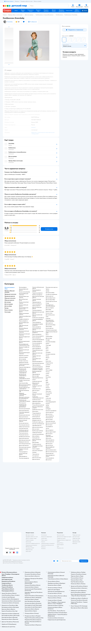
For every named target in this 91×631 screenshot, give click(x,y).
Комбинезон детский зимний (37, 386)
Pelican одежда (49, 370)
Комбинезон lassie (36, 399)
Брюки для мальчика (23, 416)
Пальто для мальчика (23, 433)
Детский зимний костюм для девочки (37, 332)
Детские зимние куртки (37, 427)
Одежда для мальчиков (24, 441)
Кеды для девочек (36, 374)
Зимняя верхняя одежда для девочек (37, 324)
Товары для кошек (76, 535)
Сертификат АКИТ (30, 548)
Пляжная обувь (49, 336)
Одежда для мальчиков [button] (10, 294)
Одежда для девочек (36, 302)
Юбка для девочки (23, 456)
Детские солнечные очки (51, 451)
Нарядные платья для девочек (23, 449)
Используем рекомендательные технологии (12, 561)
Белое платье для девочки (38, 336)
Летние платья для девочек (38, 339)
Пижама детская (49, 417)
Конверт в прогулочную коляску (24, 381)
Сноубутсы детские (36, 444)
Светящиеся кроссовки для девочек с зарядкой (37, 369)
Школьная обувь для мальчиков (23, 329)
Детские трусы (49, 424)
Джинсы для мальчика (24, 445)
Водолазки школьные (23, 355)
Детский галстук (49, 445)
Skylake (20, 339)
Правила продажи (30, 540)
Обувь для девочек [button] (9, 300)
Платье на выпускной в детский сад (24, 365)
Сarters (47, 375)
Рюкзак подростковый (51, 431)
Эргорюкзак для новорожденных (22, 375)
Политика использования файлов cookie (31, 546)
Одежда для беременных (37, 377)
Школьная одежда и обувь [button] (10, 288)
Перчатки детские (50, 441)
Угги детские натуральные (51, 294)
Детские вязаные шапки (51, 449)
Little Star (48, 394)
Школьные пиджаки (23, 357)
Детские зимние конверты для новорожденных (25, 385)
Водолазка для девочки (37, 361)
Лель (47, 378)
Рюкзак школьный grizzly (24, 291)
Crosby (47, 386)
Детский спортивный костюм (37, 394)
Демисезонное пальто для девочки (38, 297)
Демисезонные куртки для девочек (38, 312)
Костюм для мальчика (23, 423)
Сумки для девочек (50, 458)
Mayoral (47, 357)
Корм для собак (76, 540)
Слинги (34, 379)
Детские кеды (49, 338)
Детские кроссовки (36, 457)
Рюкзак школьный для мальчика (24, 303)
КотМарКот (48, 408)
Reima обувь (48, 309)
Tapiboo (47, 289)
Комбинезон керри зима (37, 422)
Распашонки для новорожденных (22, 369)
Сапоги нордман (36, 448)
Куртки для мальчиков (24, 410)
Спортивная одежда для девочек (37, 320)
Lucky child (48, 398)
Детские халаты (49, 419)
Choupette (48, 352)
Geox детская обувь (50, 292)
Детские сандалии (50, 307)
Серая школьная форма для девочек (25, 317)
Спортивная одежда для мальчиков (24, 413)
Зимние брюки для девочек (36, 359)
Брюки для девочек (36, 337)
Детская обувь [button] (8, 306)
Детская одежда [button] (9, 304)
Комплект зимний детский (38, 423)
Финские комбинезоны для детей (37, 407)
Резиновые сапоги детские (51, 287)
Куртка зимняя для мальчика (23, 421)
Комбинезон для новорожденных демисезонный (22, 405)
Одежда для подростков (37, 401)
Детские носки (49, 414)
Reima (47, 348)
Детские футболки (36, 403)
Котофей (48, 340)
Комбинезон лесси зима (37, 409)
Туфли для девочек (36, 365)
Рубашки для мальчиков (24, 426)
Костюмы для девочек (37, 343)
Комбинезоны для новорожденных (23, 372)
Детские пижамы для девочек (36, 308)
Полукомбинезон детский (38, 405)
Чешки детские (35, 454)
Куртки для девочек (36, 348)
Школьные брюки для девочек (24, 323)
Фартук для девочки (23, 320)
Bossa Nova (48, 377)
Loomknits (48, 364)
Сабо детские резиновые (51, 330)
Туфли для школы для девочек (23, 326)
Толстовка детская (36, 414)
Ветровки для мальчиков (24, 415)
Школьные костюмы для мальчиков (24, 334)
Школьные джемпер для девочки (24, 342)
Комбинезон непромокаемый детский (37, 397)
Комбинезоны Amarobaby (70, 15)
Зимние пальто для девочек (23, 454)
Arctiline (48, 403)
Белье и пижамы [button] (9, 310)
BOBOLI (48, 407)
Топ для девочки (49, 426)
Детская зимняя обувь (50, 324)
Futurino (48, 368)
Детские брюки (35, 436)
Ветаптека (75, 543)
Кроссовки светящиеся (37, 450)
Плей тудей (48, 345)
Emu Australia (49, 393)
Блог (58, 546)
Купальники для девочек (51, 410)
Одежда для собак (76, 541)
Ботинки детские (49, 328)
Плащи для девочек (36, 413)
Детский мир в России (8, 562)
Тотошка (47, 371)
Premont (47, 387)
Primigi (47, 303)
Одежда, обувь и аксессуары (15, 15)
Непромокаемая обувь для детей (51, 332)
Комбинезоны (59, 15)
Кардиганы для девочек (37, 293)
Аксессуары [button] (8, 312)
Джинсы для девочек (36, 334)
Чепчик (47, 428)
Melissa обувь (49, 326)
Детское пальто (35, 429)
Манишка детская (49, 453)
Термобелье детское (36, 425)
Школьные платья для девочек (23, 311)
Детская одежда (29, 15)
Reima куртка (35, 411)
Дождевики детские (36, 420)
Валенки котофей (49, 311)
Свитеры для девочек (37, 310)
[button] (84, 10)
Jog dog (47, 290)
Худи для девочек (36, 345)
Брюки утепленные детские (36, 440)
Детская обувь (35, 442)
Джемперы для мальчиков (24, 440)
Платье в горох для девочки (36, 356)
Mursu (47, 334)
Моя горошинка (22, 403)
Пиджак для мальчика (37, 432)
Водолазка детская (36, 418)
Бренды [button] (7, 308)
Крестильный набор (23, 383)
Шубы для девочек (36, 305)
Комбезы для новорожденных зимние (24, 378)
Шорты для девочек (36, 326)
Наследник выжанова (50, 354)
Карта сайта (28, 551)
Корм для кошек (76, 536)
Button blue (48, 361)
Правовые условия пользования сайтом (21, 560)
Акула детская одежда (50, 341)
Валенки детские (49, 296)
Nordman (34, 452)
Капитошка (48, 400)
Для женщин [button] (8, 302)
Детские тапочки (36, 459)
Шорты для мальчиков (24, 438)
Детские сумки (49, 443)
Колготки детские (50, 412)
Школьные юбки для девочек (23, 305)
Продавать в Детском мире (32, 536)
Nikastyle (48, 366)
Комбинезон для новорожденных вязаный (24, 401)
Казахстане (15, 562)
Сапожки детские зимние (51, 301)
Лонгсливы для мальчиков (24, 443)
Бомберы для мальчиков (24, 436)
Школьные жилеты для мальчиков (24, 332)
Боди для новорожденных (24, 367)
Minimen (48, 384)
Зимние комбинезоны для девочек (38, 288)
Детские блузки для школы (23, 300)
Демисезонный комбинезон (35, 383)
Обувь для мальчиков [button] (10, 298)
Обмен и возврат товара (31, 538)
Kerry (47, 359)
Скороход (48, 318)
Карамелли (48, 389)
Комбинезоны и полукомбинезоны (44, 15)
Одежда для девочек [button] (10, 296)
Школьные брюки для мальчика (24, 297)
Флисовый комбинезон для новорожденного (24, 398)
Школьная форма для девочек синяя (23, 308)
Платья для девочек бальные (36, 291)
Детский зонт (49, 459)
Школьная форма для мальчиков (23, 294)
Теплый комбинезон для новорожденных (24, 388)
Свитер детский (35, 437)
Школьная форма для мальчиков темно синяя (24, 345)
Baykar (47, 396)
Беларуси (21, 562)
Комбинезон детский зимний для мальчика (23, 431)
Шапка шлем (48, 438)
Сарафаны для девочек (24, 319)
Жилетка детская (36, 416)
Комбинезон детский (37, 381)
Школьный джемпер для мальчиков (24, 353)
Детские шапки (49, 433)
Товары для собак (76, 538)
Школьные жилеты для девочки (24, 350)
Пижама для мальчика (23, 434)
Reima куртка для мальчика (25, 447)
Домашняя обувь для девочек (36, 372)
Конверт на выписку (23, 360)
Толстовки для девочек (24, 458)
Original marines (49, 363)
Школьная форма (23, 287)
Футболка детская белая (37, 430)
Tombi (47, 316)
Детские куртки (35, 390)
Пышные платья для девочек (36, 300)
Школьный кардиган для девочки (24, 337)
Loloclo (47, 373)
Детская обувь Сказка (50, 298)
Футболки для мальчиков (24, 418)
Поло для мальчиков (23, 428)
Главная (5, 15)
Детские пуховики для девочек (37, 315)
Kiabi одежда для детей (51, 401)
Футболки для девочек (37, 294)
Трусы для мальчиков (50, 421)
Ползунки (34, 392)
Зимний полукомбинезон (38, 434)
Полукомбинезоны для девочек (37, 351)
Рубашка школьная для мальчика (24, 314)
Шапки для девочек (50, 440)
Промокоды (28, 541)
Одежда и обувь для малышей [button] (10, 291)
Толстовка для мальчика (24, 425)
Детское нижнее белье (51, 423)
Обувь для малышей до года (24, 391)
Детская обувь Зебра (50, 299)
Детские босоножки (50, 314)
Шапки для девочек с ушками (50, 456)
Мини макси (48, 391)
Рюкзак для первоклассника (49, 436)
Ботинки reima (49, 313)
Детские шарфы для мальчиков (50, 447)
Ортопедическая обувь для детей (37, 446)
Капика (47, 355)
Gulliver (47, 343)
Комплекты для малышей (24, 408)
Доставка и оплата (30, 535)
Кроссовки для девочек (37, 366)
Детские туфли (35, 376)
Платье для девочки (23, 451)
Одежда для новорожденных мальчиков (22, 394)
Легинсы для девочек (37, 304)
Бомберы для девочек (37, 341)
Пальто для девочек (36, 322)
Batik (47, 380)
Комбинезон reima (36, 388)
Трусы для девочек (50, 416)
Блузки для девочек (36, 346)
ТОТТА (47, 405)
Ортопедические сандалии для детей (50, 321)
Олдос (47, 347)
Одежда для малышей (23, 362)
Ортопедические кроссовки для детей (50, 305)
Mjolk (47, 382)
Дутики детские (49, 323)
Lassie (47, 350)
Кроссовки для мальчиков (38, 363)
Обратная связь (29, 549)
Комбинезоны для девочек (38, 317)
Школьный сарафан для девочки (24, 347)
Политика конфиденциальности (33, 543)
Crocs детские (35, 455)
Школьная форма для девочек (23, 289)
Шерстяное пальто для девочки (37, 353)
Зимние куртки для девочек (36, 329)
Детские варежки (49, 430)
